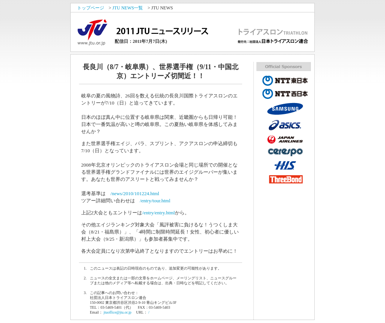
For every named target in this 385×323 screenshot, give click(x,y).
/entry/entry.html (158, 212)
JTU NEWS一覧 (127, 8)
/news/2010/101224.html (135, 193)
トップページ (90, 8)
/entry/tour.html (155, 200)
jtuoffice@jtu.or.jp (117, 312)
